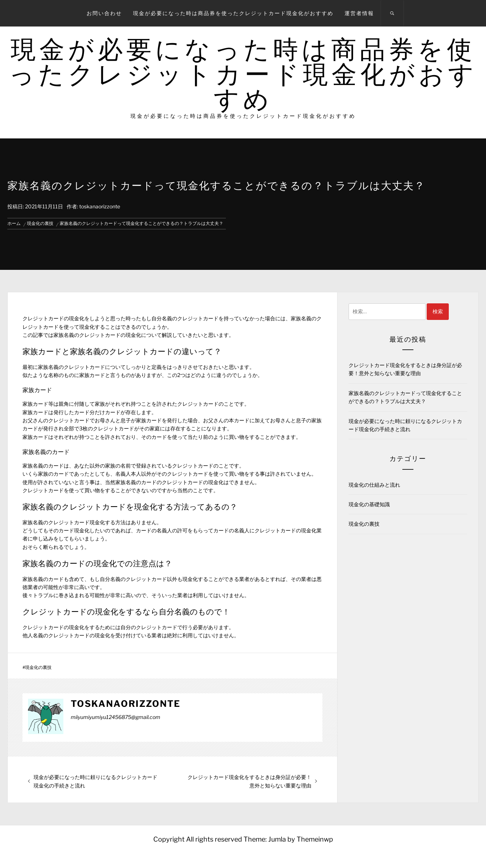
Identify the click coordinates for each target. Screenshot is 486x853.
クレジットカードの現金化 (110, 335)
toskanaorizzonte (99, 206)
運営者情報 (359, 13)
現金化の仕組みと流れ (374, 485)
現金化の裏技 (38, 667)
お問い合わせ (104, 13)
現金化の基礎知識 (369, 504)
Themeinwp (315, 839)
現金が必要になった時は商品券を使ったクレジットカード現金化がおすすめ (233, 13)
